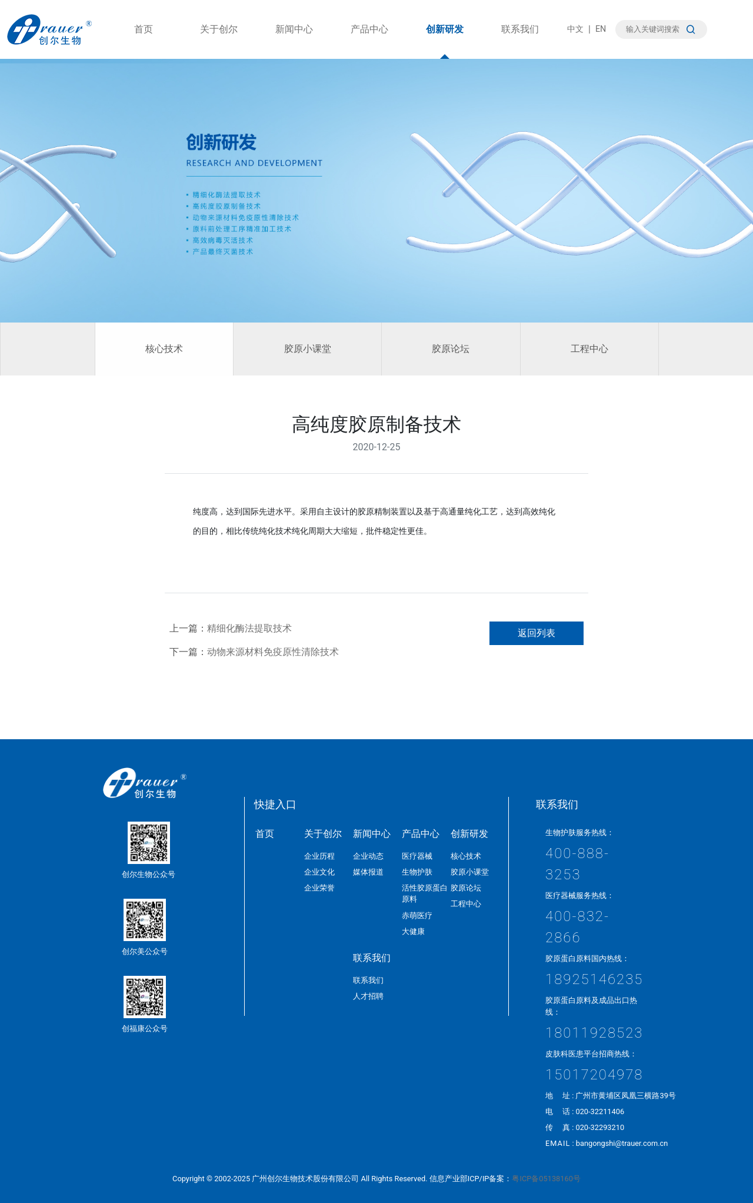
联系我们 (520, 41)
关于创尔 (218, 41)
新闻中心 (294, 41)
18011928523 (594, 1033)
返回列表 (536, 633)
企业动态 (368, 856)
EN (600, 29)
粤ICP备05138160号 (546, 1178)
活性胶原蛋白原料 (425, 893)
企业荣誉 (319, 887)
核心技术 (164, 348)
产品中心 (369, 41)
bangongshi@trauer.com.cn (622, 1143)
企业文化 (319, 872)
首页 (143, 41)
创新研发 (444, 41)
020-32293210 (599, 1127)
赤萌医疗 (417, 915)
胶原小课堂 (307, 348)
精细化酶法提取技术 (249, 628)
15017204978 (594, 1074)
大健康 (413, 931)
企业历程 (319, 856)
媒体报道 (368, 872)
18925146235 (594, 979)
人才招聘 (368, 996)
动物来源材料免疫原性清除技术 (273, 651)
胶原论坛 (450, 348)
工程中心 (589, 348)
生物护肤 (417, 872)
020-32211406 (599, 1111)
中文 (575, 29)
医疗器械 (417, 856)
